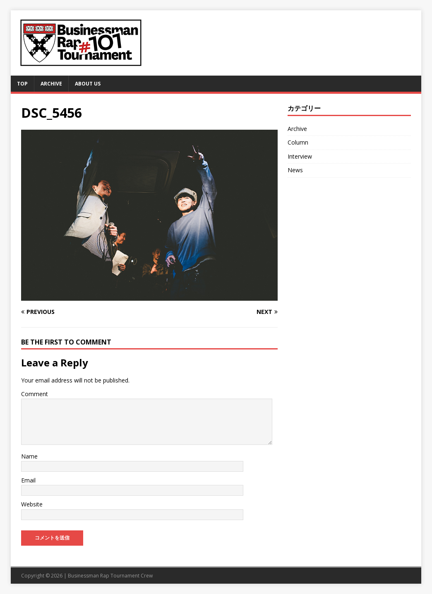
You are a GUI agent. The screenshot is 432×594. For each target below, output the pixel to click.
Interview (300, 156)
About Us (88, 83)
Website (32, 504)
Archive (51, 83)
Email (28, 480)
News (295, 170)
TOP (22, 83)
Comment (34, 394)
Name (29, 456)
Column (298, 142)
